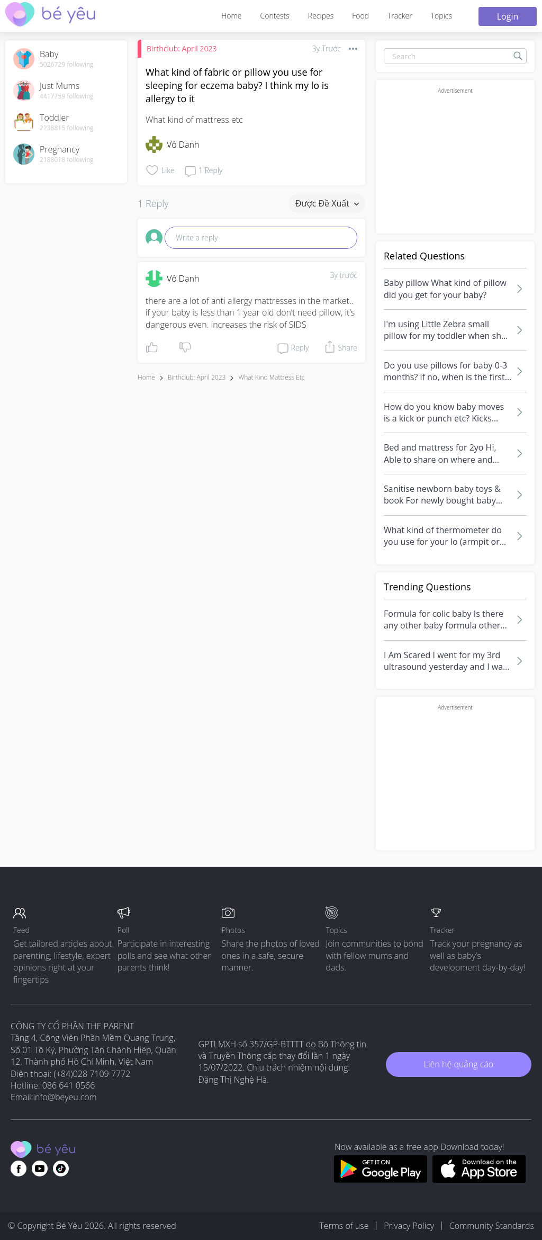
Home (231, 16)
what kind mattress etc (271, 377)
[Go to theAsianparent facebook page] (18, 1168)
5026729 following (67, 64)
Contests (275, 16)
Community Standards (491, 1226)
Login (508, 16)
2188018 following (67, 160)
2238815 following (67, 128)
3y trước (343, 275)
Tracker (399, 16)
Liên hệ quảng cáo (458, 1064)
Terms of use (343, 1226)
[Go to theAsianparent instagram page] (61, 1168)
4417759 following (67, 96)
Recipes (320, 16)
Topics (441, 16)
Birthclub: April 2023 (181, 48)
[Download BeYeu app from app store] (479, 1179)
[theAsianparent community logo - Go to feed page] (50, 15)
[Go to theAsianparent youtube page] (40, 1168)
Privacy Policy (409, 1226)
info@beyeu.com (65, 1097)
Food (360, 16)
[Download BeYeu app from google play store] (380, 1179)
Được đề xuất (327, 203)
